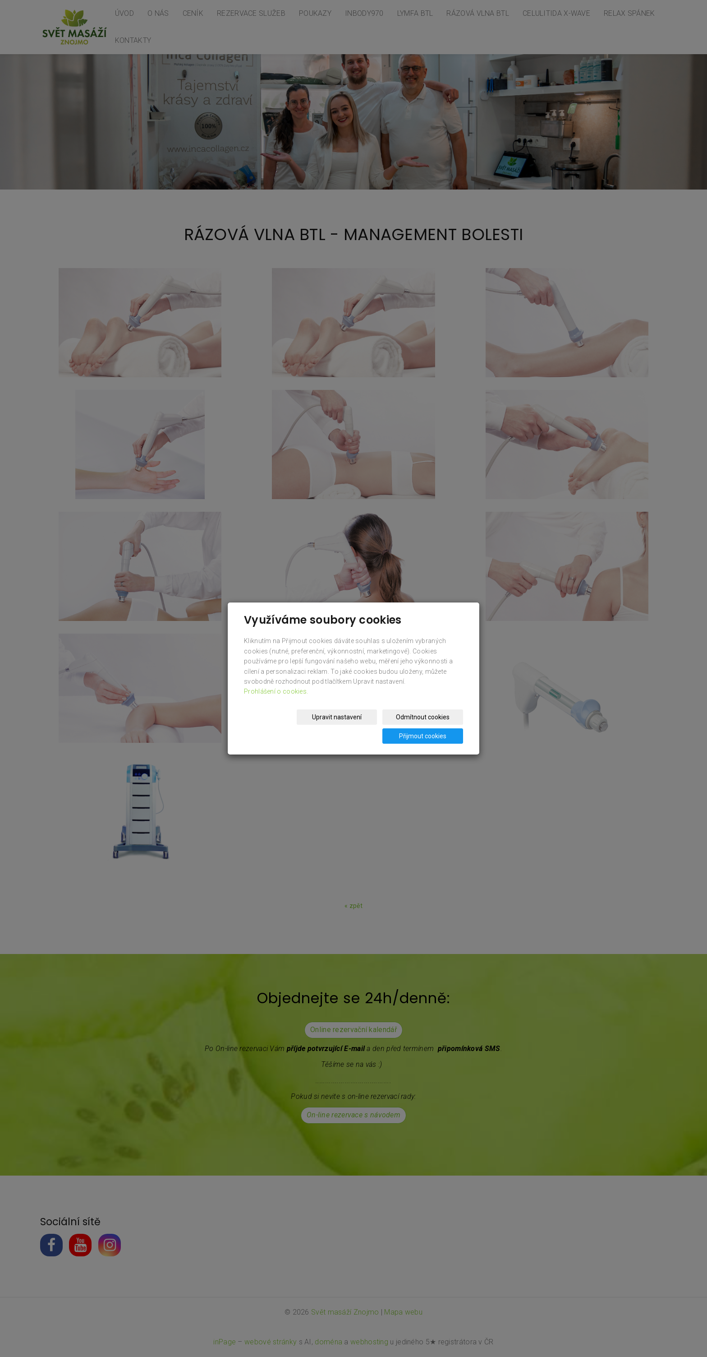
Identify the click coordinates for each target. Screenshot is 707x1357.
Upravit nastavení (279, 726)
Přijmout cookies (428, 726)
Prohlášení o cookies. (276, 700)
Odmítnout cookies (354, 726)
